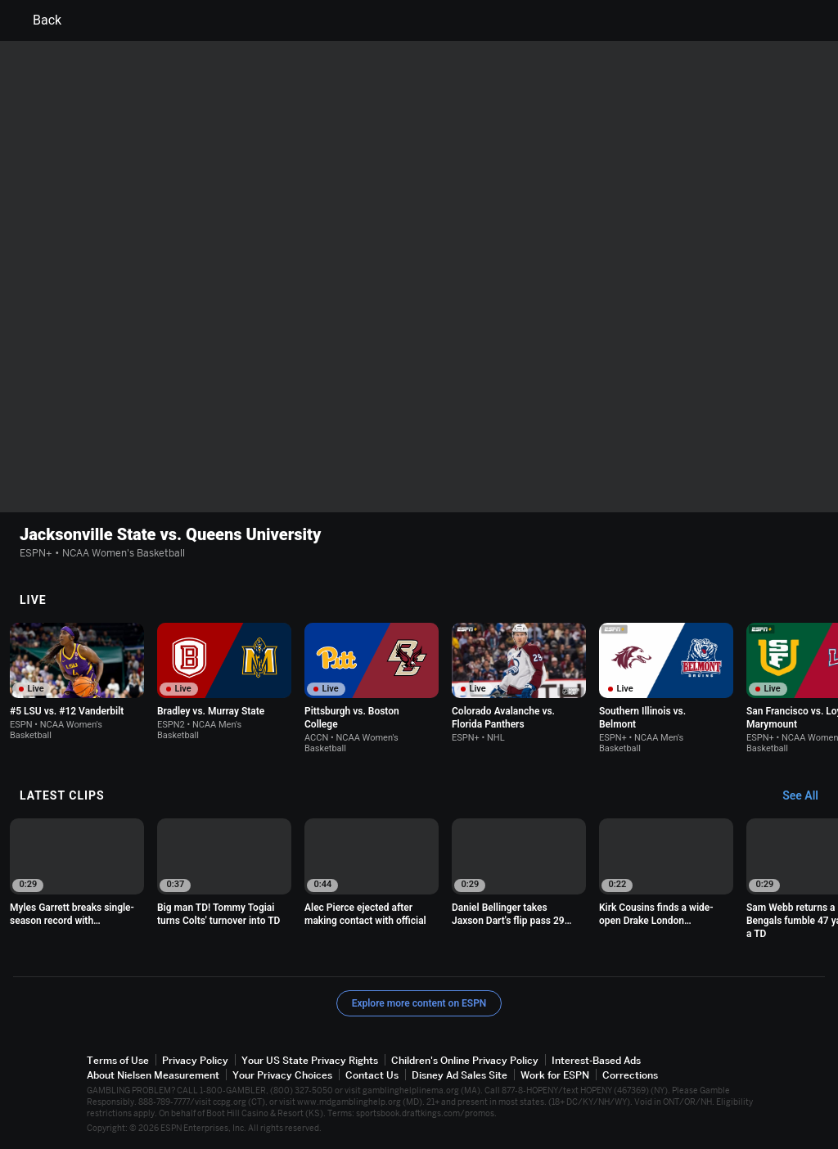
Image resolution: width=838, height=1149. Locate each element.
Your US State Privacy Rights (309, 1060)
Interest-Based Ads (596, 1060)
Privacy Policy (195, 1060)
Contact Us (372, 1075)
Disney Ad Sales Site (459, 1075)
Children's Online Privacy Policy (464, 1060)
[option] (77, 682)
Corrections (630, 1075)
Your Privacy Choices (282, 1075)
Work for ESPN (554, 1075)
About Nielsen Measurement (153, 1075)
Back (37, 20)
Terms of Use (118, 1060)
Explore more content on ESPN (419, 1003)
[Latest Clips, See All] (808, 796)
